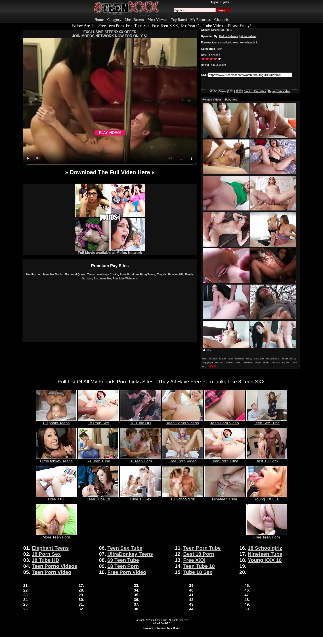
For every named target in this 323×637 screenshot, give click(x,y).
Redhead (248, 362)
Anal (230, 358)
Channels (221, 19)
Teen (219, 48)
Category (114, 19)
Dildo (238, 362)
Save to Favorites (255, 91)
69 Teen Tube (98, 459)
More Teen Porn (56, 535)
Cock (294, 362)
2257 (239, 91)
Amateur (229, 362)
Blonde (222, 358)
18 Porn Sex (98, 421)
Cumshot (275, 362)
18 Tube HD (140, 421)
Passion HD (175, 274)
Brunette (239, 358)
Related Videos (212, 99)
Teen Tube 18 (98, 497)
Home (99, 19)
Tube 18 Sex (140, 497)
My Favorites (200, 19)
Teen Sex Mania (53, 274)
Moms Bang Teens (143, 274)
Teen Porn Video (224, 421)
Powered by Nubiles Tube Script (161, 628)
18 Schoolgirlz (182, 497)
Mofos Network (228, 36)
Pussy (249, 358)
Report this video (279, 91)
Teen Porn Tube (224, 459)
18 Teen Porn (140, 459)
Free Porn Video (182, 459)
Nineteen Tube (224, 497)
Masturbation (272, 358)
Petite (265, 362)
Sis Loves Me (102, 278)
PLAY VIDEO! (110, 133)
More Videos (248, 36)
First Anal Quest (75, 274)
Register (224, 2)
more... (213, 366)
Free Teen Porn (266, 535)
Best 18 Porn (266, 459)
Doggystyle (207, 362)
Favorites (231, 99)
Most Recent (134, 19)
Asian (257, 362)
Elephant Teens (56, 421)
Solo (204, 366)
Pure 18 (125, 274)
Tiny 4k (161, 274)
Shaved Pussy (289, 358)
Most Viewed (157, 19)
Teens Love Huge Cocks (102, 274)
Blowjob (213, 358)
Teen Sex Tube (266, 421)
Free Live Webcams (125, 278)
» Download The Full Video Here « (110, 172)
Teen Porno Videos (182, 421)
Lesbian (219, 362)
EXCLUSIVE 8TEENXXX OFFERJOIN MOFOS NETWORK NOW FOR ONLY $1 (110, 34)
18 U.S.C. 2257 (161, 622)
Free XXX (56, 497)
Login (214, 2)
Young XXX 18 (266, 497)
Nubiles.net (33, 274)
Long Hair (259, 358)
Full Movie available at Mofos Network (110, 251)
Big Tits (285, 362)
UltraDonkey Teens (56, 459)
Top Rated (179, 19)
